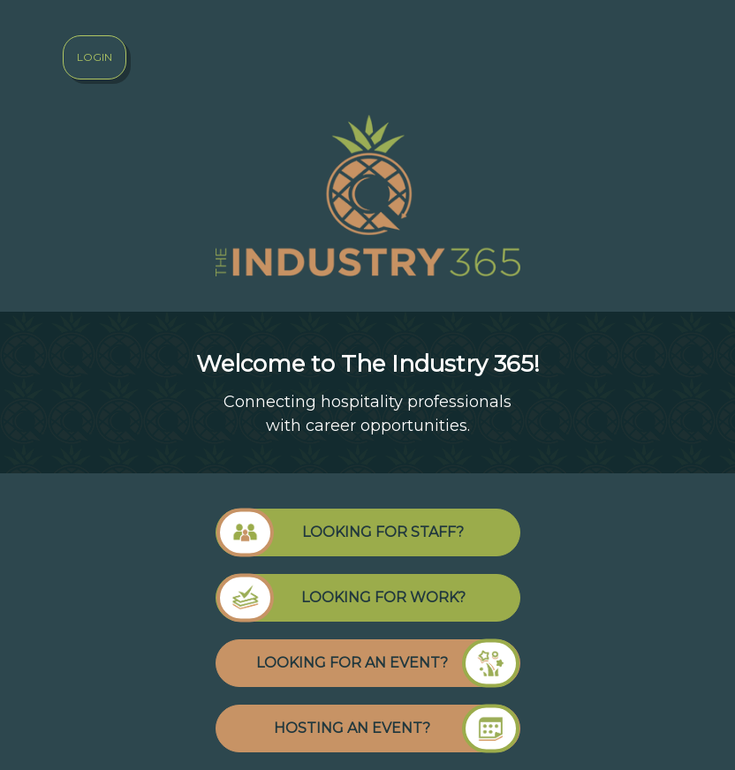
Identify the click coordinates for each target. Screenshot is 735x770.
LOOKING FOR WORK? (341, 598)
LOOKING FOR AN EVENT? (387, 663)
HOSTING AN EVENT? (396, 728)
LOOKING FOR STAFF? (340, 532)
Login (94, 57)
